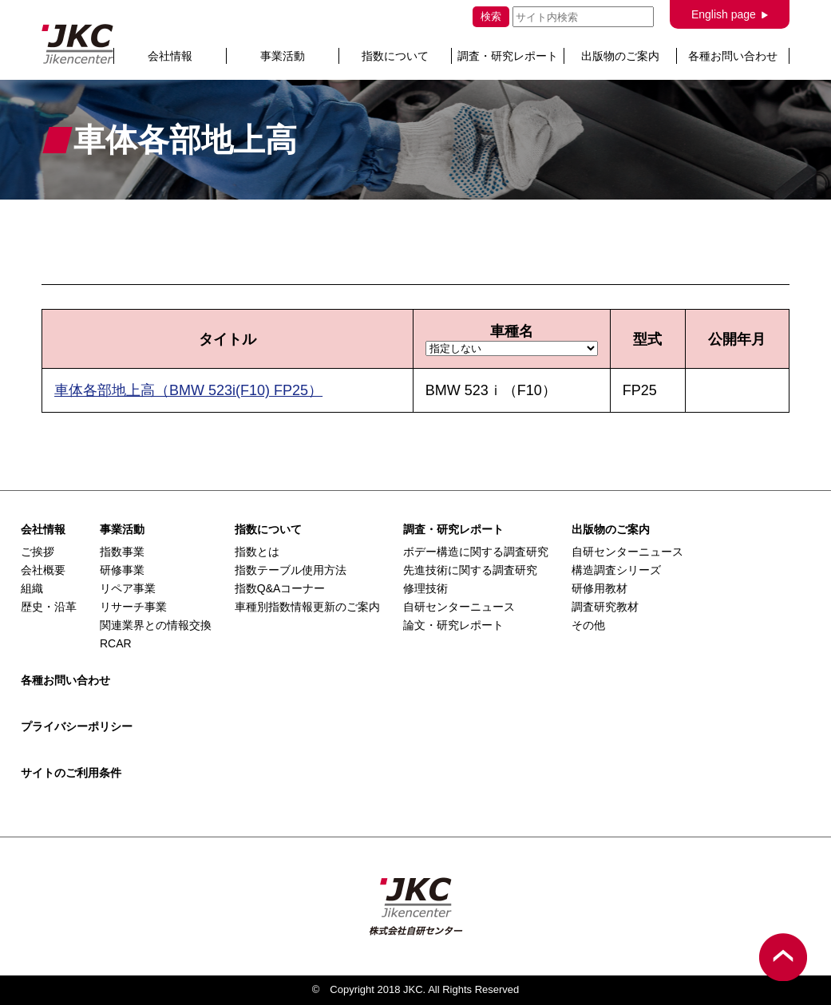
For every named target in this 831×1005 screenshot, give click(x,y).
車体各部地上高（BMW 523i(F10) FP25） (188, 390)
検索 (491, 16)
